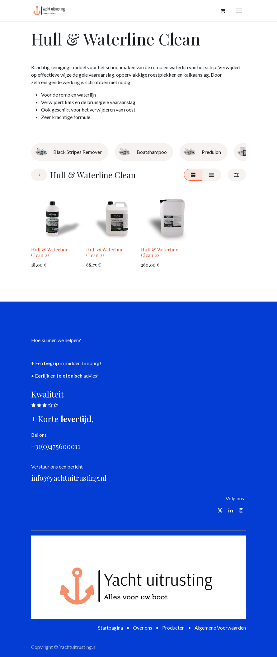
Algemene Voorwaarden (220, 628)
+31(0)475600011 (55, 446)
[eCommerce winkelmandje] (222, 10)
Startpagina (110, 628)
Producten (173, 628)
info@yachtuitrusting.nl (69, 478)
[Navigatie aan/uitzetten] (239, 10)
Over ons (142, 628)
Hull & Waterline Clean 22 (49, 252)
